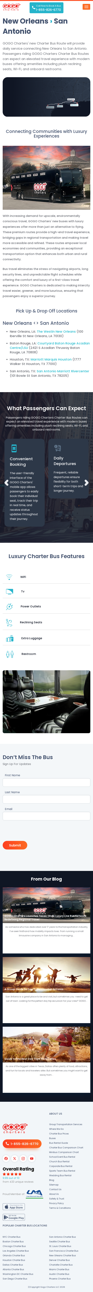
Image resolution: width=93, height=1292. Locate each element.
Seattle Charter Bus (59, 1241)
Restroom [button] (21, 654)
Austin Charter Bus (59, 1274)
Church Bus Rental (59, 1161)
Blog (51, 1180)
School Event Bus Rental (62, 1156)
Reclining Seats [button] (24, 622)
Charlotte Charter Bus (61, 1264)
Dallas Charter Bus (13, 1264)
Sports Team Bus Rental (62, 1170)
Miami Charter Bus (59, 1269)
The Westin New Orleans (56, 331)
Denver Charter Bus (59, 1260)
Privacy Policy (56, 1203)
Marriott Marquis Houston (51, 359)
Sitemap (53, 1184)
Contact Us (55, 1189)
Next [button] (86, 482)
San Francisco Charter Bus (63, 1250)
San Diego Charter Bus (15, 1278)
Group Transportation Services (65, 1124)
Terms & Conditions (60, 1207)
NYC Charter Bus (11, 1236)
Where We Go (56, 1128)
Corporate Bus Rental (60, 1166)
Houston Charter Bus (14, 1260)
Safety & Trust (56, 1198)
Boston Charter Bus (13, 1241)
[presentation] (30, 831)
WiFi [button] (16, 577)
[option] (24, 482)
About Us (54, 1194)
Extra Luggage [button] (24, 638)
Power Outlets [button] (23, 607)
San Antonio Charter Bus (62, 1236)
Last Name (12, 792)
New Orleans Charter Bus (62, 1255)
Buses (52, 1138)
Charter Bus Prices (59, 1133)
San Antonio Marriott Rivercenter (63, 371)
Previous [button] (6, 482)
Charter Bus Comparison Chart (66, 1147)
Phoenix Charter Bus (60, 1278)
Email (8, 809)
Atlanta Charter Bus (13, 1269)
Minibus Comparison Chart (64, 1152)
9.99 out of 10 (11, 1178)
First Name (12, 775)
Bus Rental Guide (58, 1142)
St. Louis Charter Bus (60, 1246)
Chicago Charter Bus (14, 1246)
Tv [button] (15, 592)
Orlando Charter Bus (14, 1255)
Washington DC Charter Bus (18, 1274)
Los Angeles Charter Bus (16, 1250)
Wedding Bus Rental (60, 1175)
